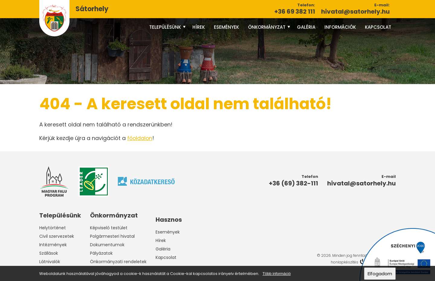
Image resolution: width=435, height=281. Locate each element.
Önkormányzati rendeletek (118, 262)
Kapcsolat (378, 27)
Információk (340, 27)
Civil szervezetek (56, 236)
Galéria (306, 27)
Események (226, 27)
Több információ (277, 273)
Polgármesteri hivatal (112, 236)
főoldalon (140, 138)
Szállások (48, 253)
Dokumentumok (107, 245)
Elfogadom (380, 273)
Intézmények (53, 245)
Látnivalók (49, 262)
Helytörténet (52, 228)
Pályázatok (101, 253)
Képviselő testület (108, 228)
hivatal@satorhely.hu (355, 11)
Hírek (198, 27)
